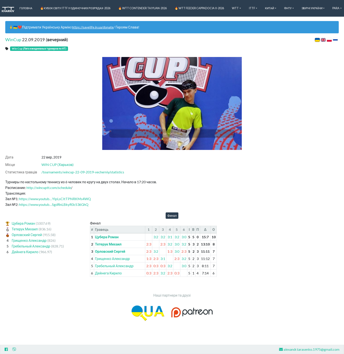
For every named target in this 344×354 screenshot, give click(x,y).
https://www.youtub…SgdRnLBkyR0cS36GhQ (53, 204)
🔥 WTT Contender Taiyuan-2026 (142, 8)
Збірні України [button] (312, 8)
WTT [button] (235, 8)
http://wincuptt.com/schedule (49, 187)
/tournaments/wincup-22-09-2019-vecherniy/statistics (82, 172)
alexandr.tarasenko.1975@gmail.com (309, 349)
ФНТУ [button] (288, 8)
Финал (172, 215)
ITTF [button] (252, 8)
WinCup (13, 39)
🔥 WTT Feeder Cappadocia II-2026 (199, 8)
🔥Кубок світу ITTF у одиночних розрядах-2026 (75, 8)
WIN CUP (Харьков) (57, 164)
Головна (26, 8)
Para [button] (335, 8)
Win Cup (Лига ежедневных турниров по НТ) (39, 48)
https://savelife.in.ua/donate (92, 27)
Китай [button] (269, 8)
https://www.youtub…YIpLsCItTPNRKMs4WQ (55, 199)
